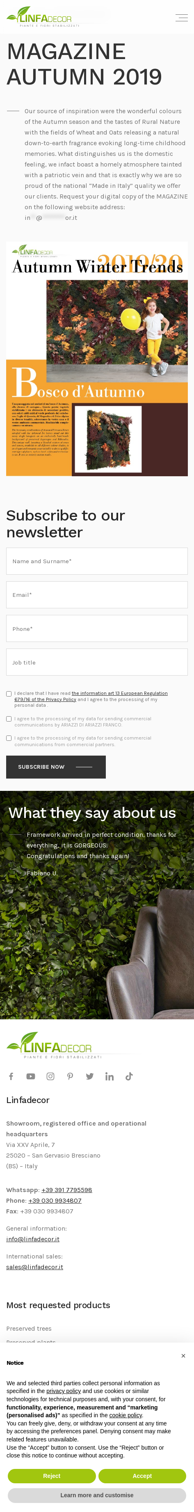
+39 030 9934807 (55, 1200)
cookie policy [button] (126, 1415)
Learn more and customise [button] (96, 1495)
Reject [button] (51, 1476)
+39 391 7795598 (66, 1190)
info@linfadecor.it (32, 1239)
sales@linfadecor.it (34, 1267)
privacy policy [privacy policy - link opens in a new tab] (63, 1391)
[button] (183, 1355)
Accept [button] (142, 1476)
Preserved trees (29, 1328)
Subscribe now (41, 766)
